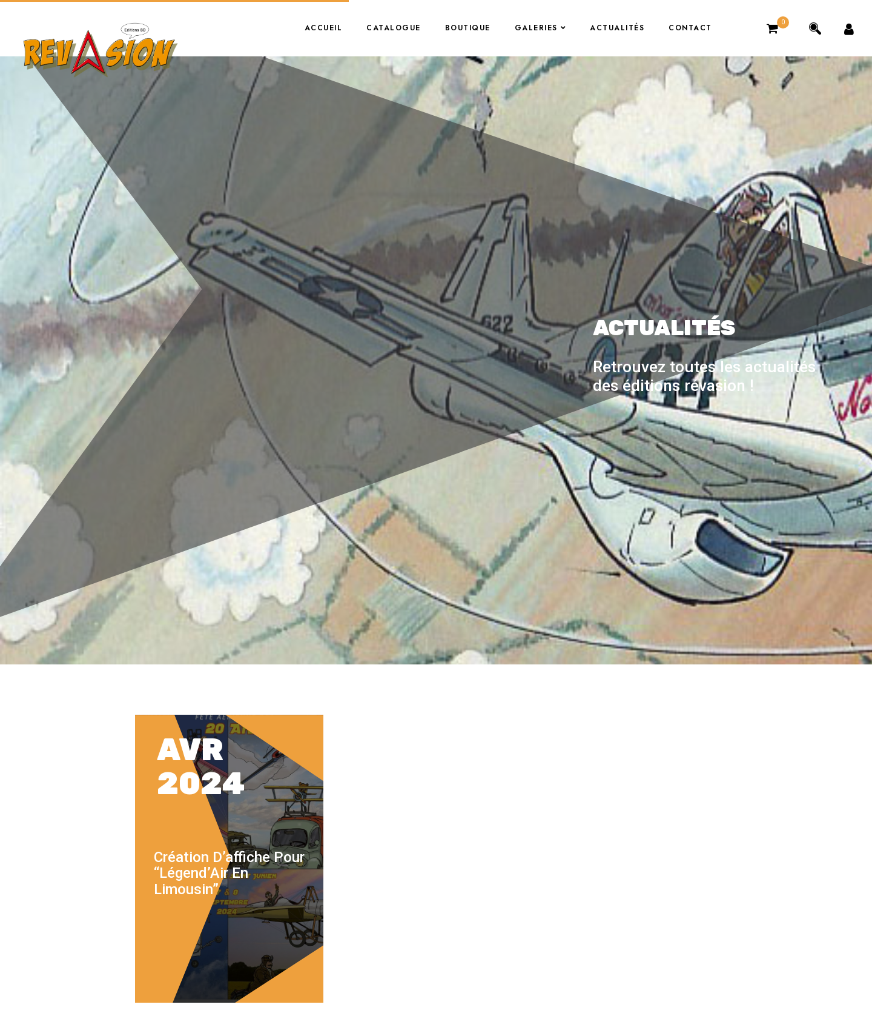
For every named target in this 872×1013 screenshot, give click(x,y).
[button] (774, 28)
